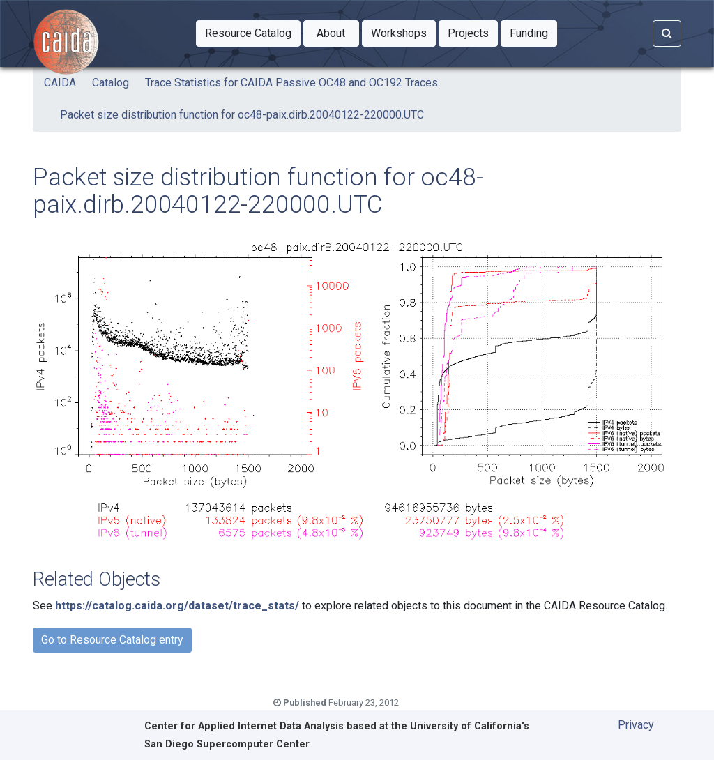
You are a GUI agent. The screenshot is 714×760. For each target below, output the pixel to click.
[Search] (667, 33)
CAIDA (60, 82)
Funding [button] (533, 32)
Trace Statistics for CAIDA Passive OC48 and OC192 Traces (291, 82)
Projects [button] (473, 32)
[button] (248, 33)
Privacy (636, 724)
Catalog (110, 82)
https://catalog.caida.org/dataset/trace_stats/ (177, 605)
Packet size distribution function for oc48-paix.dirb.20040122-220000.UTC (242, 114)
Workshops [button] (403, 32)
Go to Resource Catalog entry (112, 639)
